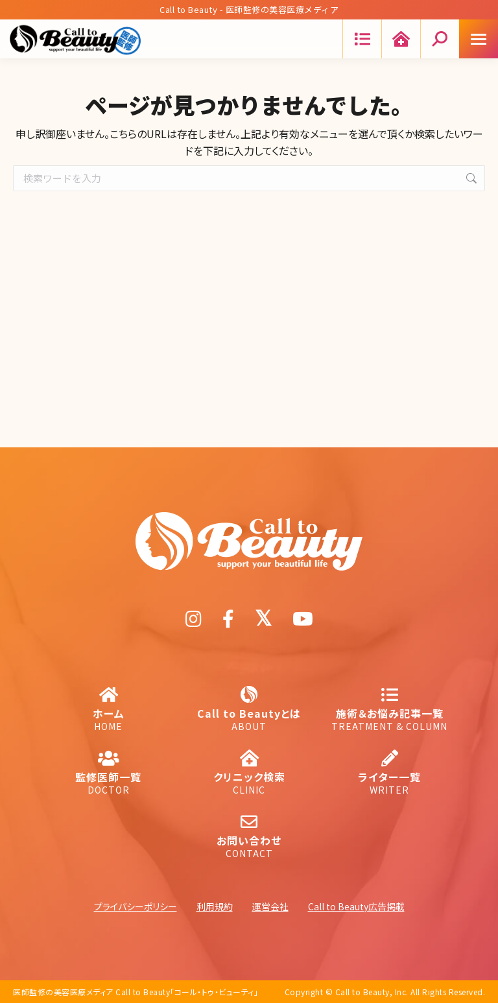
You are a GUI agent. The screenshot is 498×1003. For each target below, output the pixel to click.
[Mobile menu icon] (478, 38)
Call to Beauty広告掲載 (356, 906)
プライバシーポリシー (135, 906)
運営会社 (270, 906)
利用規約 (214, 906)
